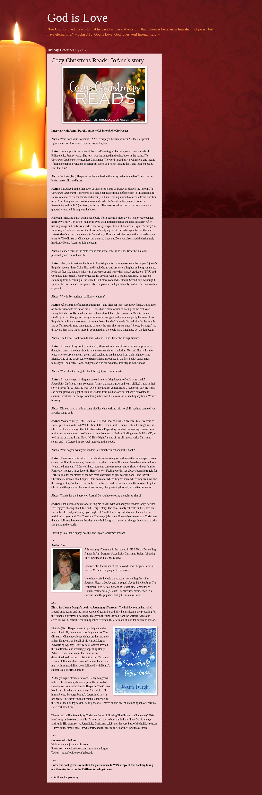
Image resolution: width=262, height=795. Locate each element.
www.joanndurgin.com (75, 744)
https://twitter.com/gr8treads (77, 752)
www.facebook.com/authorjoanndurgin (86, 748)
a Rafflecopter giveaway (64, 777)
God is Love (77, 17)
